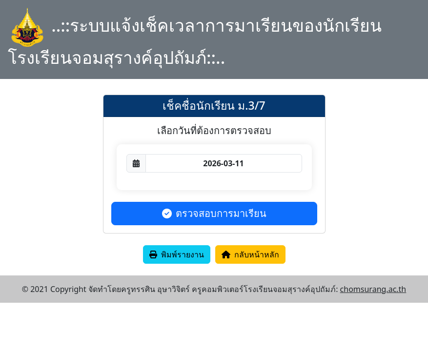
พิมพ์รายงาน (176, 254)
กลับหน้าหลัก (250, 254)
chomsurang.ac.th (373, 289)
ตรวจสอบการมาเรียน (214, 213)
